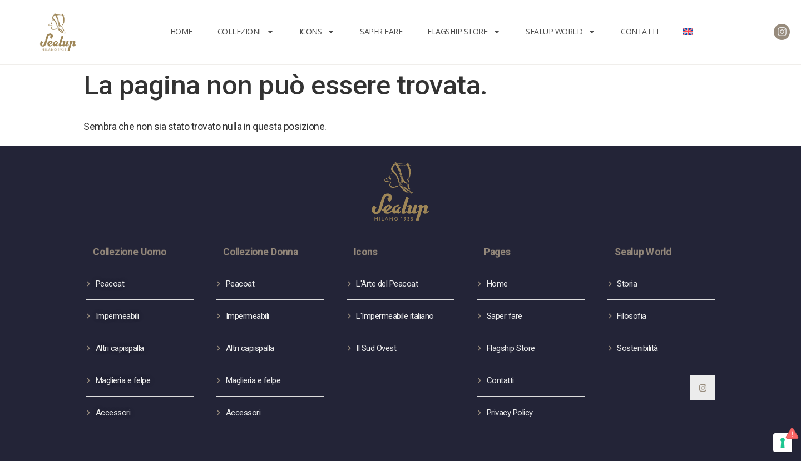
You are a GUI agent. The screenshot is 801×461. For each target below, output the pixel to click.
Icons (317, 31)
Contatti (639, 31)
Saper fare (381, 31)
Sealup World (561, 31)
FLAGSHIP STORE (464, 31)
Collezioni (245, 31)
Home (181, 31)
